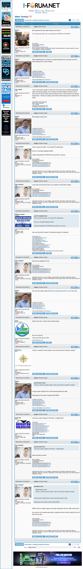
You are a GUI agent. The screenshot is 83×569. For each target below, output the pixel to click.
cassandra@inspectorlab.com (60, 291)
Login (45, 12)
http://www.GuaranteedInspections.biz (41, 166)
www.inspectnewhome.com (38, 240)
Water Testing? (22, 17)
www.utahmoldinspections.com (39, 432)
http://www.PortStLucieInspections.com (41, 164)
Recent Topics (41, 10)
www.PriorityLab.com (37, 76)
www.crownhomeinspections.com (40, 47)
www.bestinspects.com (37, 340)
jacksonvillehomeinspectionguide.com (41, 245)
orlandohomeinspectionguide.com (40, 246)
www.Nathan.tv (47, 79)
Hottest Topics (51, 10)
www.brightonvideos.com (38, 424)
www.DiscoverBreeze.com (38, 73)
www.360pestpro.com (37, 239)
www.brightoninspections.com (39, 423)
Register (38, 12)
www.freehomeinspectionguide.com (40, 426)
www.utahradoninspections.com (39, 429)
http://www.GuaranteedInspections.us (41, 165)
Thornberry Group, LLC (43, 567)
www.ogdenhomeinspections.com (40, 427)
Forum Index (28, 20)
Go (78, 20)
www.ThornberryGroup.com (38, 77)
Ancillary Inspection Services (41, 20)
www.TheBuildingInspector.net (39, 237)
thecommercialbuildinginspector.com (41, 247)
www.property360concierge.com (40, 241)
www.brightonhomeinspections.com (40, 430)
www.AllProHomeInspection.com (40, 105)
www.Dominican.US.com (38, 72)
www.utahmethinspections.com (39, 428)
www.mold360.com (36, 242)
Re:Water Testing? (43, 55)
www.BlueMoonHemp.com (38, 75)
